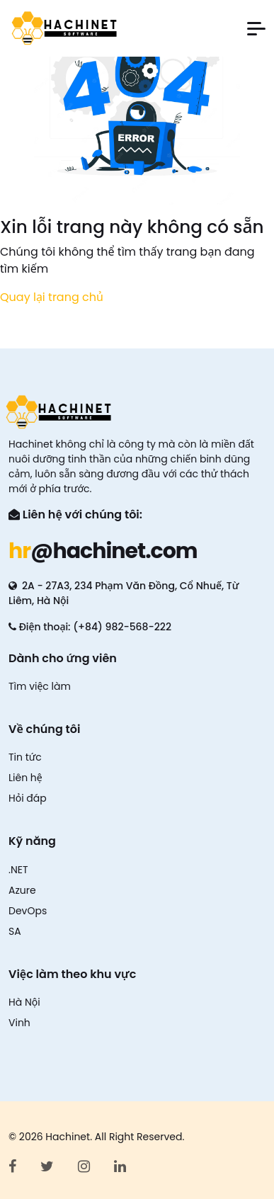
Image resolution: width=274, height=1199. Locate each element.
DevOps (27, 911)
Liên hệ (25, 778)
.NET (18, 870)
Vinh (19, 1023)
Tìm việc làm (39, 686)
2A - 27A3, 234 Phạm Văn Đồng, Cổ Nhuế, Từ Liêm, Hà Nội (123, 593)
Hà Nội (24, 1002)
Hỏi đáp (27, 798)
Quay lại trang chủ (51, 297)
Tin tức (25, 757)
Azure (22, 890)
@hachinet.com (103, 551)
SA (14, 931)
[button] (256, 28)
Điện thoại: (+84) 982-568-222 (89, 627)
